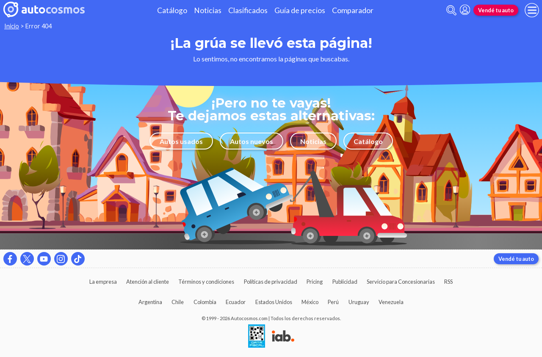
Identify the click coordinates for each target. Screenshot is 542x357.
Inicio (11, 26)
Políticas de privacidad (270, 281)
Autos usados (181, 141)
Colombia (205, 302)
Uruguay (358, 302)
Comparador (352, 10)
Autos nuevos (251, 141)
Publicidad (344, 281)
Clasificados (248, 10)
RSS (448, 281)
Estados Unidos (273, 302)
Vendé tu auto (496, 10)
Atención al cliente (147, 281)
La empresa (103, 281)
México (309, 302)
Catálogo (172, 10)
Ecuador (236, 302)
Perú (333, 302)
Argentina (150, 302)
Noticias (207, 10)
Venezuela (391, 302)
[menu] (532, 10)
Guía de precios (299, 10)
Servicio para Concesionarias (401, 281)
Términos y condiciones (206, 281)
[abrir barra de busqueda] (451, 10)
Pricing (315, 281)
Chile (177, 302)
